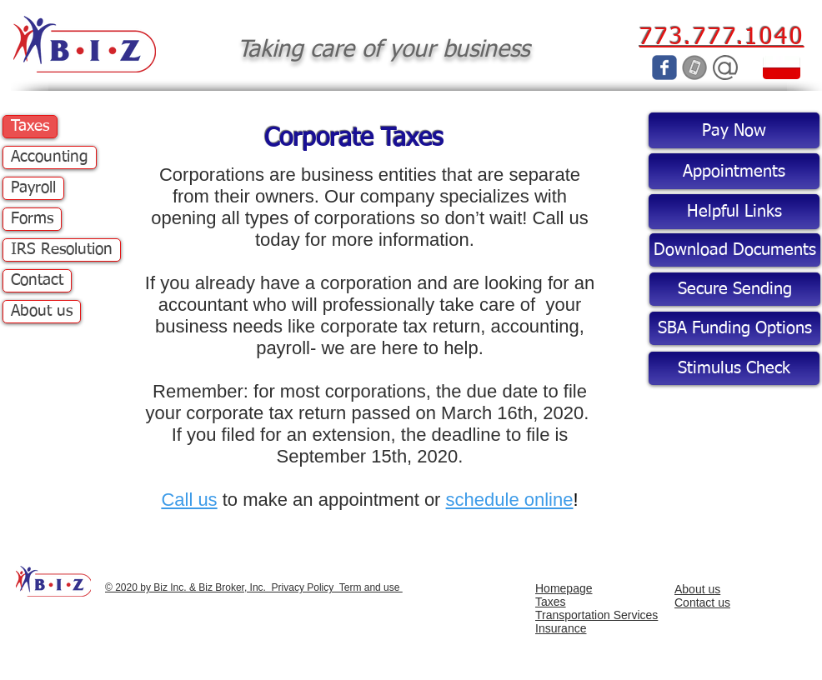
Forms (32, 219)
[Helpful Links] (734, 211)
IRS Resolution (62, 250)
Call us (189, 499)
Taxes (30, 126)
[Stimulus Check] (734, 368)
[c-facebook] (664, 67)
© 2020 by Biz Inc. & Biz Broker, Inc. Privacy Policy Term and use (254, 587)
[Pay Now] (734, 130)
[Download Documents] (734, 250)
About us (42, 311)
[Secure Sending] (734, 289)
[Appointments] (734, 171)
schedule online (510, 499)
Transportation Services (596, 615)
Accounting (49, 157)
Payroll (33, 188)
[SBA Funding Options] (734, 328)
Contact (37, 280)
